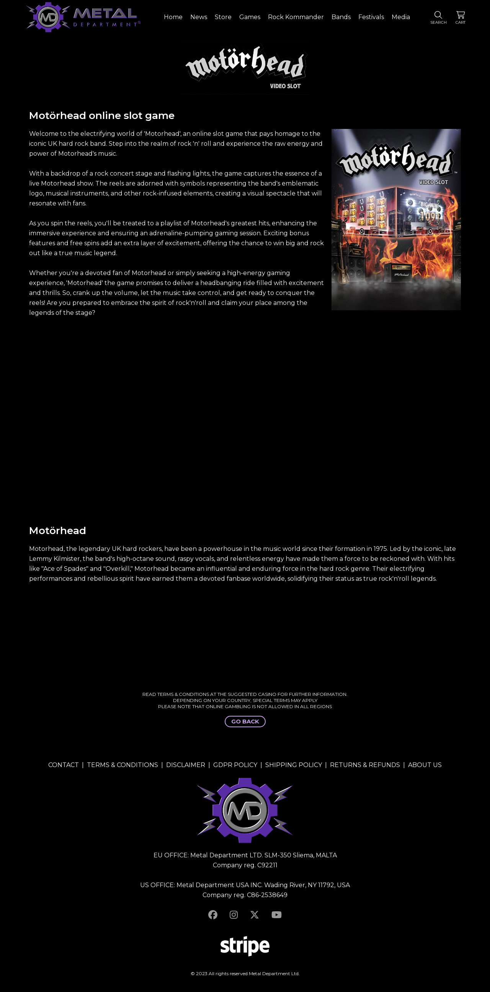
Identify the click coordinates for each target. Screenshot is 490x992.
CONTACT (63, 765)
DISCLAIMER (185, 765)
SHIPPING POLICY (293, 765)
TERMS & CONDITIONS (122, 765)
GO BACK (245, 721)
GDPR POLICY (235, 765)
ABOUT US (425, 765)
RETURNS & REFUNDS (365, 765)
